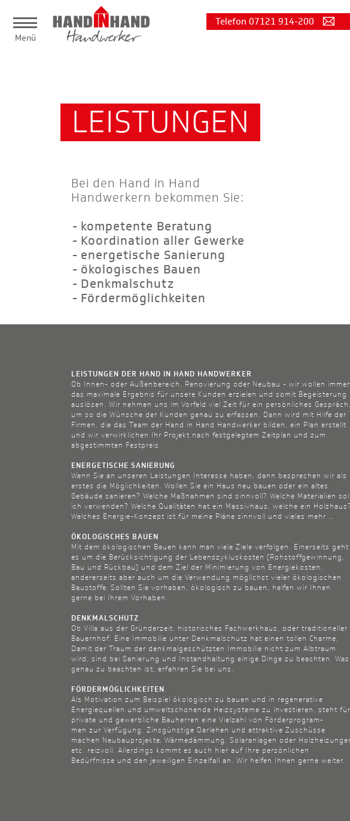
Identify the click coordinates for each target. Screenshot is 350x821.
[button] (25, 22)
